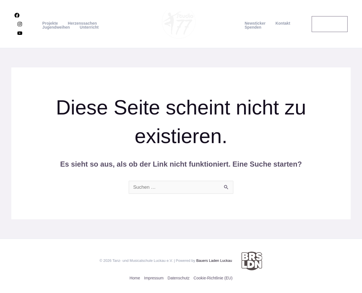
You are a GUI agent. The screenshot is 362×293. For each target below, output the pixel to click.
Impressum (153, 278)
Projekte (50, 23)
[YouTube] (19, 33)
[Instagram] (19, 24)
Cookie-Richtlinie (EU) (212, 278)
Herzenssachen (80, 23)
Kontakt (279, 23)
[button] (329, 24)
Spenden (252, 27)
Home (135, 278)
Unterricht (87, 27)
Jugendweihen (56, 27)
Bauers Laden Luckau (214, 260)
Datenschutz (179, 278)
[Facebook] (17, 15)
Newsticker (254, 23)
